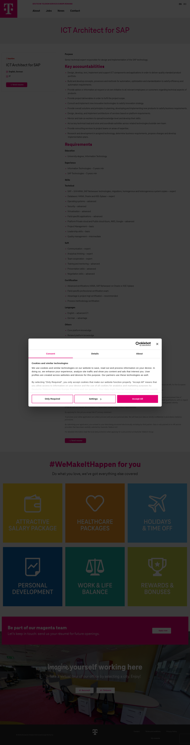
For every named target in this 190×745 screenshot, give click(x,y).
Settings (95, 399)
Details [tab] (95, 353)
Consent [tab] (50, 353)
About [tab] (139, 353)
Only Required (52, 399)
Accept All (137, 399)
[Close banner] (157, 344)
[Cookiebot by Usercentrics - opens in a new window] (138, 344)
